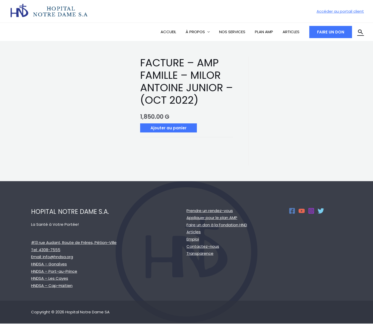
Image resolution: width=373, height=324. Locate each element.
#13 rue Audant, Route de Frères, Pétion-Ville (74, 242)
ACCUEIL (176, 31)
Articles (194, 232)
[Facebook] (292, 211)
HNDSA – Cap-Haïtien (52, 285)
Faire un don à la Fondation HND (217, 225)
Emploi (193, 239)
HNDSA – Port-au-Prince (54, 271)
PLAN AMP (266, 31)
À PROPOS (201, 31)
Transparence (200, 254)
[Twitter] (321, 211)
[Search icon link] (360, 32)
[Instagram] (311, 211)
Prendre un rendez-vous (210, 210)
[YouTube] (301, 211)
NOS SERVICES (237, 31)
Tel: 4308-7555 (45, 249)
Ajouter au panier (168, 128)
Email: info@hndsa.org (52, 257)
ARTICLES (291, 31)
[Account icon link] (340, 11)
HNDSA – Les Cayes (49, 278)
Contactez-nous (203, 246)
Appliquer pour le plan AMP (212, 217)
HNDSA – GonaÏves (49, 264)
